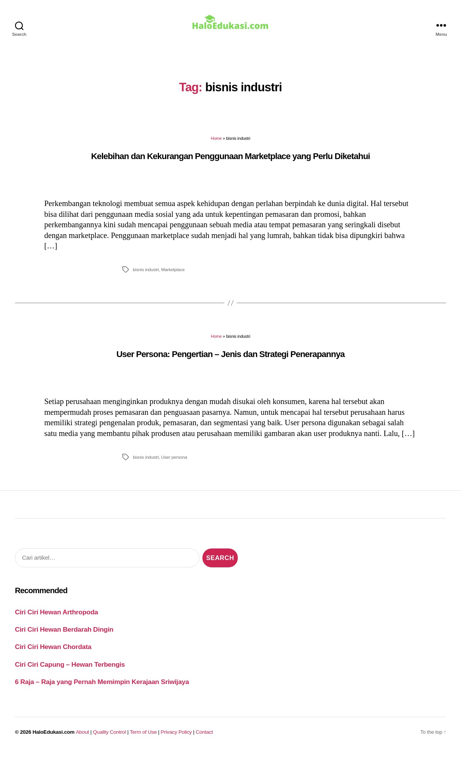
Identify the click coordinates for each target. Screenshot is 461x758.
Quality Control (109, 737)
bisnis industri (146, 274)
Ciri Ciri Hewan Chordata (53, 652)
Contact (204, 737)
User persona (174, 462)
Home (216, 143)
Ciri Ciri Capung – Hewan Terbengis (70, 670)
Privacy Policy (176, 737)
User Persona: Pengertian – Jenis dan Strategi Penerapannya (230, 359)
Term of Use (143, 737)
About (82, 737)
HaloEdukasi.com (54, 737)
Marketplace (173, 274)
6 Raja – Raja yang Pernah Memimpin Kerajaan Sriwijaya (102, 687)
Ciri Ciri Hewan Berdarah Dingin (64, 635)
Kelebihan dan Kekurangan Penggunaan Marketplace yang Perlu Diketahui (230, 161)
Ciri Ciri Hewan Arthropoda (56, 617)
